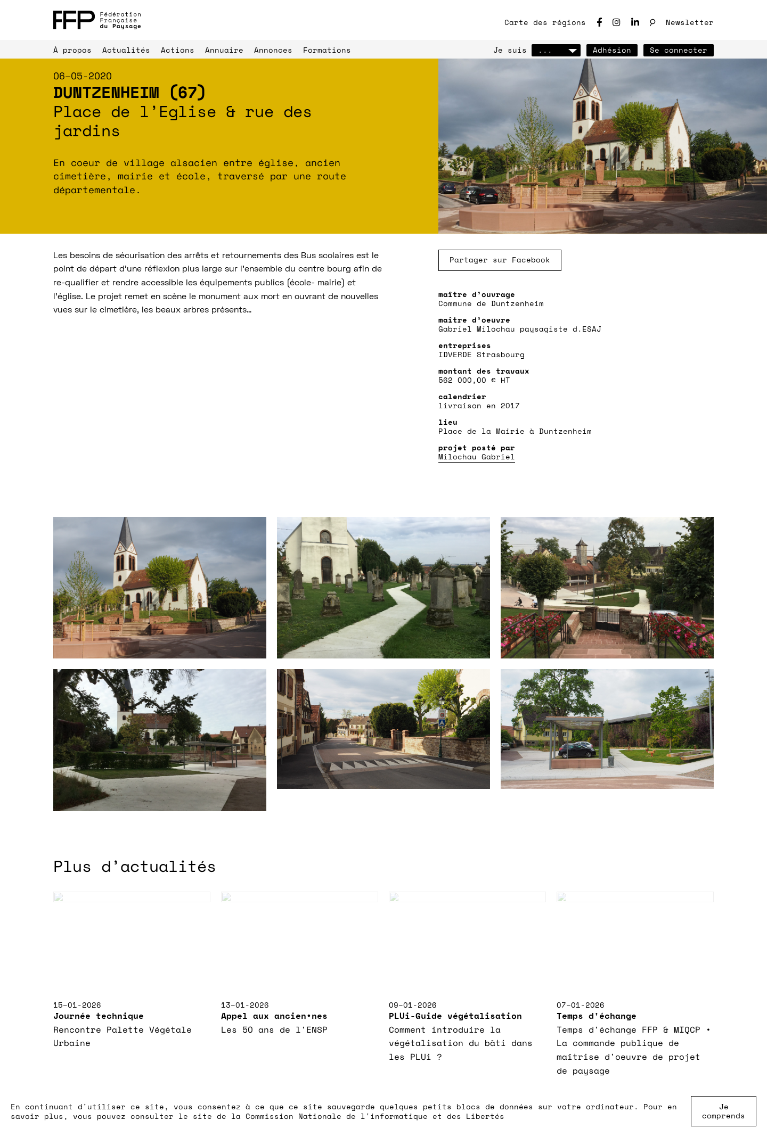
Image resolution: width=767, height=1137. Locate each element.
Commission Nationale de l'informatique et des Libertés (375, 1116)
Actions (177, 49)
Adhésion (612, 49)
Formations (327, 49)
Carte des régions (545, 22)
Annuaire (224, 49)
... (556, 49)
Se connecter (678, 49)
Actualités (126, 49)
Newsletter (690, 22)
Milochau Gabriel (476, 456)
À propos (72, 49)
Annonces (273, 49)
